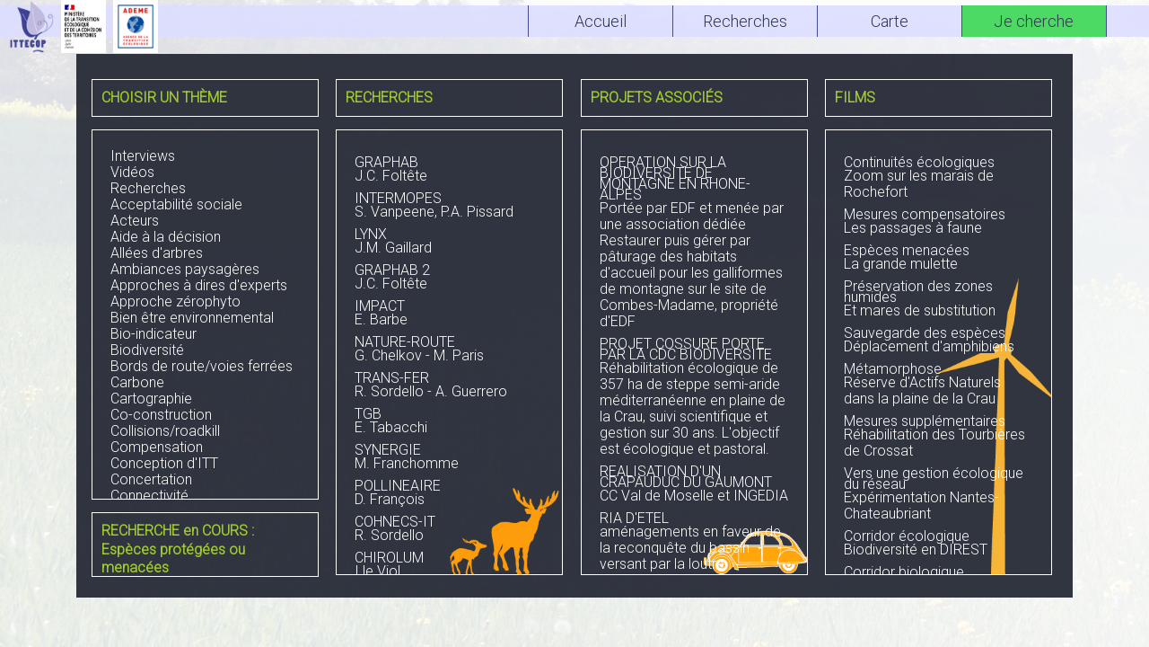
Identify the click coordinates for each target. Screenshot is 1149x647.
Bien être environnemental (192, 317)
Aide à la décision (165, 236)
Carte (889, 21)
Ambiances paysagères (184, 269)
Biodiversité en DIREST (938, 544)
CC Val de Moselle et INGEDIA (694, 485)
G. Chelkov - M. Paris (449, 350)
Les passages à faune (938, 222)
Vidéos (132, 172)
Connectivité (149, 495)
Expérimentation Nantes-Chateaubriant (938, 495)
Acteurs (134, 220)
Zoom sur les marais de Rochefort (938, 178)
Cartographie (151, 398)
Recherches (148, 188)
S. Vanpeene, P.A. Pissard (449, 206)
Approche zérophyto (175, 301)
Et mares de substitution (938, 300)
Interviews (142, 155)
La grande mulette (938, 258)
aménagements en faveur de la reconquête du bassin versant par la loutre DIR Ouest (694, 551)
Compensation (156, 447)
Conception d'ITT (164, 463)
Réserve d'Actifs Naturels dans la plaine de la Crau (938, 385)
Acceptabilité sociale (176, 204)
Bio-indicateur (153, 333)
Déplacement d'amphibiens (938, 341)
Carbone (137, 382)
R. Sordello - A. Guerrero (449, 386)
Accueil (600, 21)
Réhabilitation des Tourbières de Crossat (938, 437)
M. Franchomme (449, 458)
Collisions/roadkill (165, 430)
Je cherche (1034, 21)
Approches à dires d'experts (198, 285)
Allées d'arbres (156, 252)
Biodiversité (147, 350)
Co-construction (161, 414)
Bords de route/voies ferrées (201, 366)
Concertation (151, 479)
